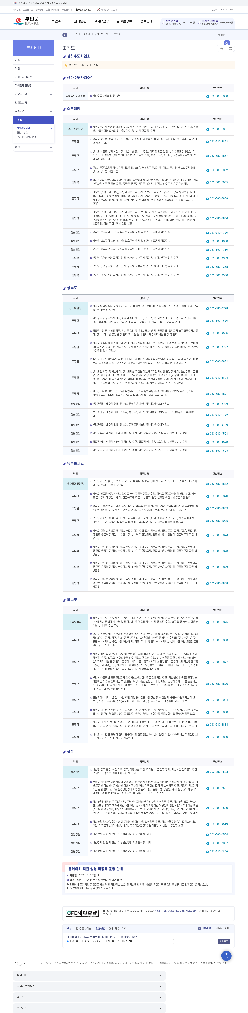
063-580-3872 (219, 361)
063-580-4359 (219, 258)
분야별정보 (124, 21)
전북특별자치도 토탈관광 (213, 962)
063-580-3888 (219, 712)
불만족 (111, 941)
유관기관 (208, 975)
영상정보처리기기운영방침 (81, 986)
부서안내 (39, 975)
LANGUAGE (226, 9)
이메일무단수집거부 (36, 986)
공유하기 (221, 48)
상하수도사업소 (24, 128)
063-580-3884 (219, 724)
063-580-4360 (219, 232)
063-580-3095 (219, 520)
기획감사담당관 (23, 77)
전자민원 (80, 21)
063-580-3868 (219, 198)
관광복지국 (21, 94)
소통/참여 (102, 21)
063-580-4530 (219, 808)
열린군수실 (29, 9)
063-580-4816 (219, 851)
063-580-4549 (219, 824)
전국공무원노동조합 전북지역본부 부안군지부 (64, 962)
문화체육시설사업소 (27, 137)
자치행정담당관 (23, 85)
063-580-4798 (219, 308)
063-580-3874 (219, 377)
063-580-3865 (219, 182)
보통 (98, 941)
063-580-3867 (219, 155)
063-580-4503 (219, 772)
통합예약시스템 (53, 9)
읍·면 (152, 975)
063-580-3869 (219, 508)
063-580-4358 (219, 267)
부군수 (18, 68)
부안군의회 (68, 9)
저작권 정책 (101, 986)
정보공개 (146, 21)
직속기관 (20, 111)
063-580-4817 (219, 843)
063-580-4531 (219, 788)
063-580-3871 (219, 393)
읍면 (17, 147)
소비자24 (95, 962)
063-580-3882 (219, 483)
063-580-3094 (219, 700)
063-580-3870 (219, 496)
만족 (87, 941)
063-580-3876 (219, 684)
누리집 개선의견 (118, 986)
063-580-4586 (219, 320)
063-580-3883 (219, 640)
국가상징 (148, 986)
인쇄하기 (230, 48)
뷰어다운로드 (135, 986)
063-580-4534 (219, 834)
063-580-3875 (219, 622)
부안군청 (17, 9)
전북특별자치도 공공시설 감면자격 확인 (177, 962)
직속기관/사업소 (95, 975)
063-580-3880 (219, 737)
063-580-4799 (219, 404)
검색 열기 (231, 34)
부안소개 (58, 21)
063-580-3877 (219, 662)
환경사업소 (22, 132)
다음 (24, 963)
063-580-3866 (219, 218)
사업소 (18, 119)
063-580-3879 (219, 567)
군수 (17, 60)
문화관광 (40, 9)
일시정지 (19, 963)
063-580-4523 (219, 433)
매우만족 (73, 941)
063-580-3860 (219, 96)
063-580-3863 (219, 141)
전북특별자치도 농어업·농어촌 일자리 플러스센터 (128, 962)
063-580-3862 (219, 170)
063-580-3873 (219, 535)
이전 (14, 963)
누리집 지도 (18, 986)
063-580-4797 (219, 347)
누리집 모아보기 (84, 9)
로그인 (213, 9)
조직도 (117, 34)
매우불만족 (126, 941)
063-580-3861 (219, 129)
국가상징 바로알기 (107, 9)
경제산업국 (21, 102)
